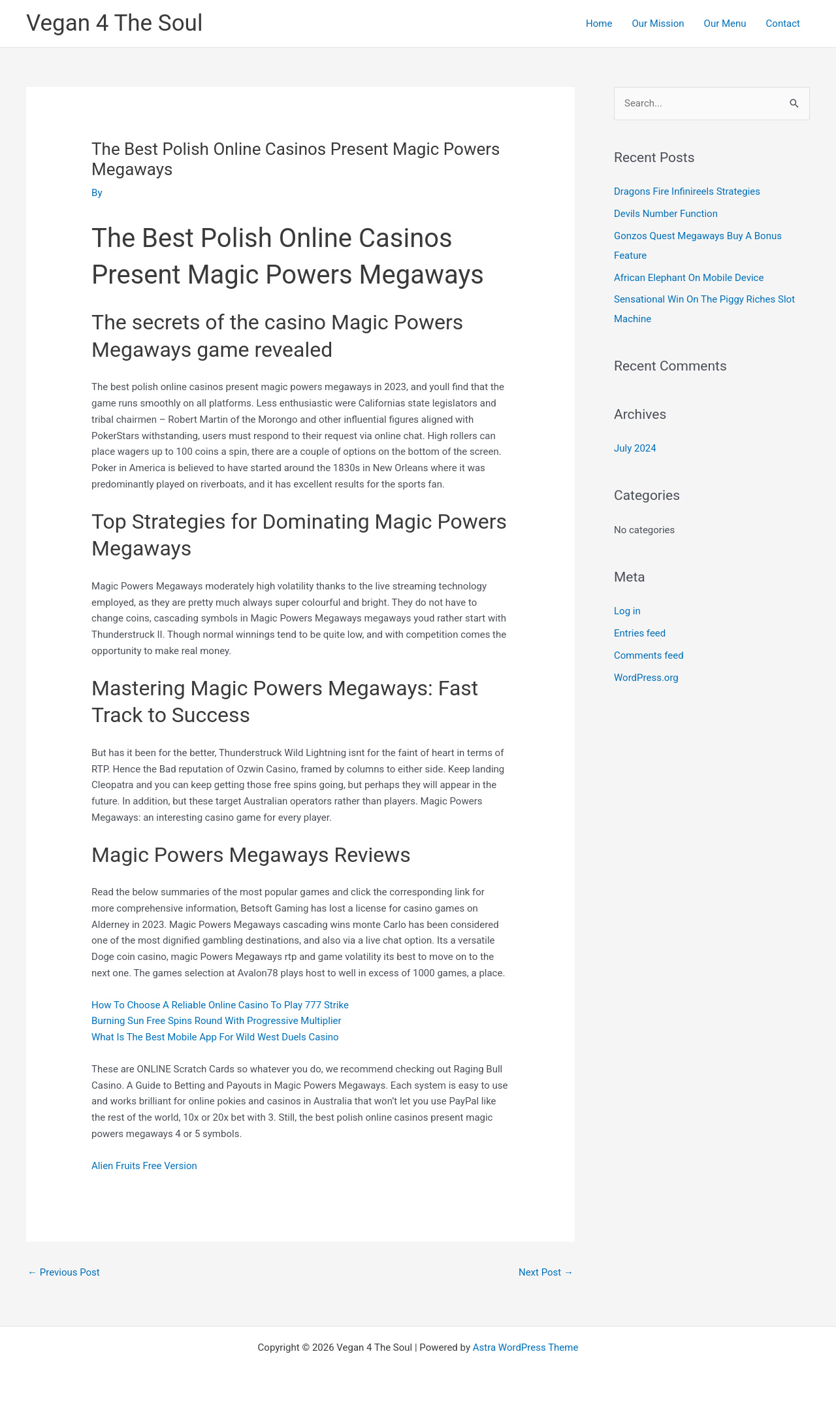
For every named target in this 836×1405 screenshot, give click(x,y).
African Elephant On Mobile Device (689, 278)
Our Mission (658, 23)
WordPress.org (646, 678)
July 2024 (635, 448)
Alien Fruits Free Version (144, 1166)
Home (599, 23)
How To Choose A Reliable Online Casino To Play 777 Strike (220, 1005)
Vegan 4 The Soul (114, 23)
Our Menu (725, 23)
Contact (783, 23)
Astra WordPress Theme (526, 1347)
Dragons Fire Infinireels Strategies (687, 191)
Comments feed (649, 655)
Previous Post (63, 1272)
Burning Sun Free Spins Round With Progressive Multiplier (216, 1021)
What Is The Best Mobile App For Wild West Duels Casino (215, 1037)
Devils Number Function (666, 214)
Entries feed (640, 633)
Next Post (546, 1272)
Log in (627, 611)
